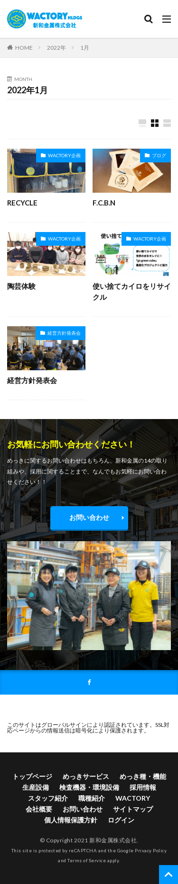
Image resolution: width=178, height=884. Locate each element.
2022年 (56, 47)
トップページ (32, 776)
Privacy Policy (151, 850)
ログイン (121, 820)
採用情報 (143, 787)
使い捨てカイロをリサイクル (132, 291)
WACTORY (132, 798)
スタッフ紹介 (48, 798)
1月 (84, 47)
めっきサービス (86, 776)
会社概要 (39, 809)
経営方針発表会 (64, 333)
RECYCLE (22, 202)
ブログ (159, 155)
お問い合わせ (89, 517)
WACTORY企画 (64, 155)
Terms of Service (86, 860)
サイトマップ (133, 809)
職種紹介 (91, 798)
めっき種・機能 (143, 776)
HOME (24, 47)
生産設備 (35, 787)
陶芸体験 (21, 286)
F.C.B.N (104, 202)
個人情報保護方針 (70, 820)
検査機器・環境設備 (89, 787)
